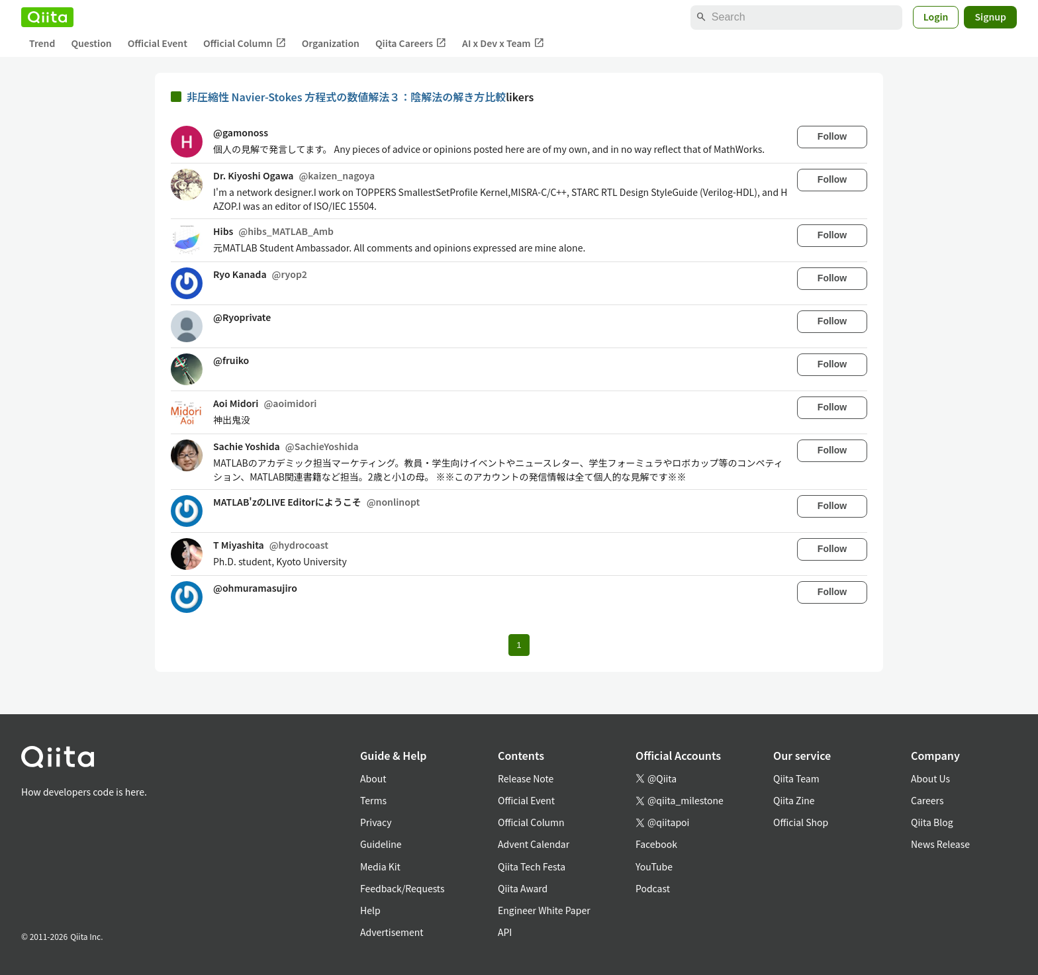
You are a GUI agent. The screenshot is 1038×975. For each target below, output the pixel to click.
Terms (373, 800)
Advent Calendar (533, 844)
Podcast (653, 888)
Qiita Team (796, 778)
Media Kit (380, 866)
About (373, 778)
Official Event (157, 43)
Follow (832, 136)
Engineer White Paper (544, 910)
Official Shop (800, 822)
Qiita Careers (410, 43)
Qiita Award (522, 888)
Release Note (525, 778)
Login (936, 16)
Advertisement (392, 932)
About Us (930, 778)
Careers (927, 800)
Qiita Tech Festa (531, 866)
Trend (42, 43)
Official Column (244, 43)
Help (370, 910)
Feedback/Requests (402, 888)
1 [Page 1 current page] (518, 645)
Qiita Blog (932, 822)
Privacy (375, 822)
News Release (940, 844)
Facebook (656, 844)
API (505, 932)
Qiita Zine (794, 800)
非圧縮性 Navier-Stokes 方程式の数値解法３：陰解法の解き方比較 (346, 97)
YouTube (654, 866)
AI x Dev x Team (503, 43)
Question (91, 43)
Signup (990, 16)
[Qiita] (47, 17)
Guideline (381, 844)
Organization (330, 43)
